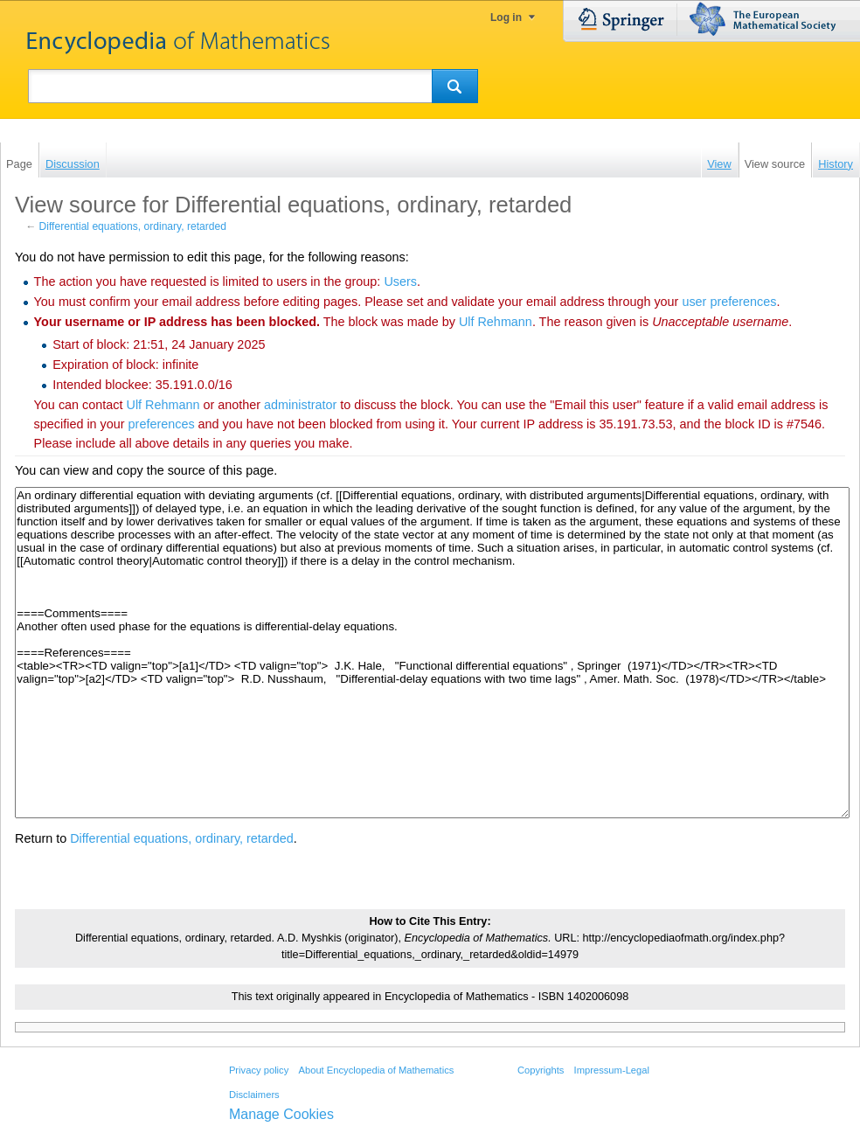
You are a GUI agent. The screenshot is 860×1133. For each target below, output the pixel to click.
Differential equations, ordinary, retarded (132, 226)
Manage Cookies (281, 1114)
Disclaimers (254, 1094)
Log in (506, 17)
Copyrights (540, 1070)
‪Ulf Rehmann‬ (495, 322)
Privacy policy (258, 1070)
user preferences (729, 302)
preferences (161, 424)
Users (400, 281)
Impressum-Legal (611, 1070)
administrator (300, 405)
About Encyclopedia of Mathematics (376, 1070)
